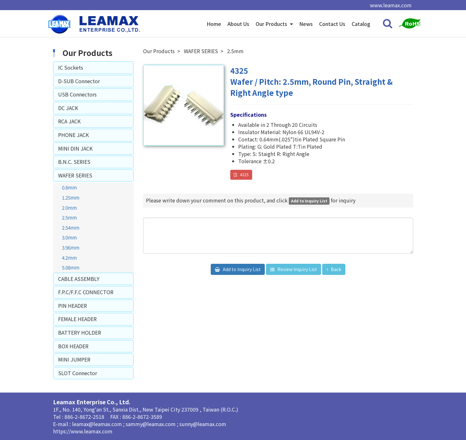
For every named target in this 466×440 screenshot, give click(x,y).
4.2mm (69, 257)
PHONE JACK (73, 135)
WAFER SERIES (75, 175)
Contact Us (332, 24)
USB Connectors (77, 94)
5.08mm (70, 267)
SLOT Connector (77, 373)
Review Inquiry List (296, 269)
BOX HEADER (73, 346)
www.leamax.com (391, 5)
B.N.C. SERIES (74, 161)
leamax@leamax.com (97, 424)
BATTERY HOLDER (79, 332)
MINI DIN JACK (75, 148)
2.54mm (70, 227)
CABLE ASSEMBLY (79, 278)
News (306, 24)
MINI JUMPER (74, 359)
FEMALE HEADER (77, 319)
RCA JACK (69, 121)
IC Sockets (70, 67)
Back (335, 269)
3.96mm (70, 247)
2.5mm (69, 217)
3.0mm (69, 237)
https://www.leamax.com (82, 431)
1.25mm (70, 197)
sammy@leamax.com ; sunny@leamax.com (176, 424)
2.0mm (69, 207)
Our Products (272, 24)
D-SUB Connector (79, 81)
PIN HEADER (72, 305)
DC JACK (68, 108)
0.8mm (69, 187)
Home (214, 24)
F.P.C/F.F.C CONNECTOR (85, 292)
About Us (238, 24)
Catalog (361, 24)
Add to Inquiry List (241, 269)
